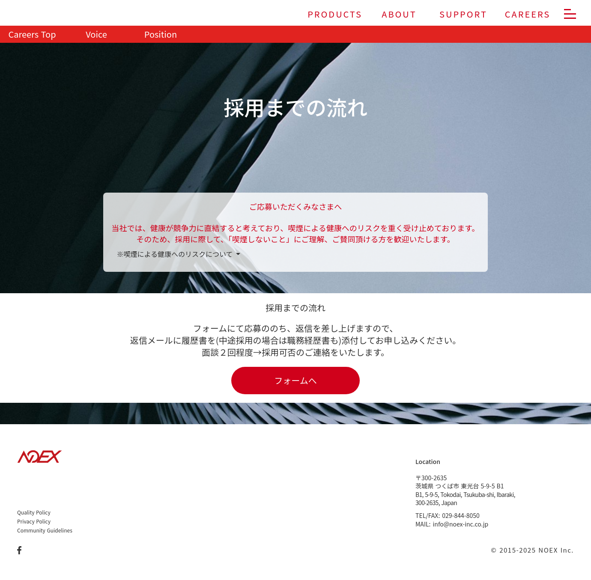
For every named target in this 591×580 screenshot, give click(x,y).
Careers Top (32, 34)
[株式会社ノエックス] (34, 14)
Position (160, 34)
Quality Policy (34, 512)
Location (427, 461)
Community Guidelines (44, 530)
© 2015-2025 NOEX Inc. (532, 549)
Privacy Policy (34, 521)
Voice (96, 34)
